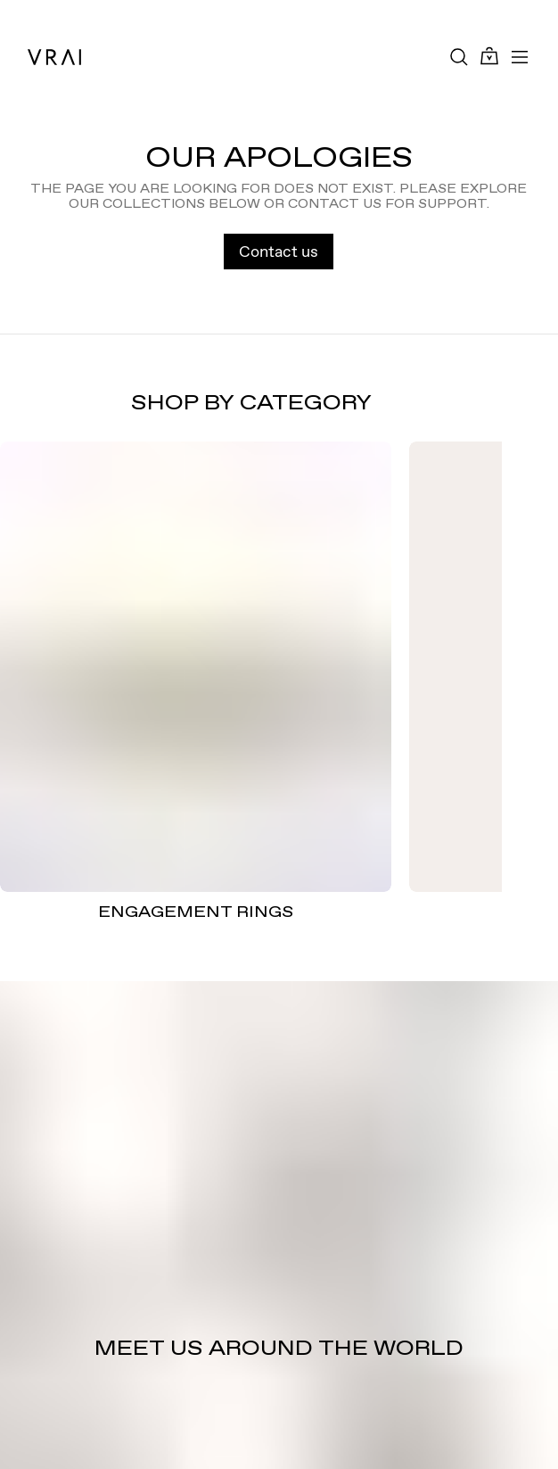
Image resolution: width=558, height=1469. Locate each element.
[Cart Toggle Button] (489, 56)
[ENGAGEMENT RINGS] (195, 667)
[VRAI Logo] (54, 57)
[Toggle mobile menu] (519, 57)
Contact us (278, 251)
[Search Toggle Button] (459, 57)
